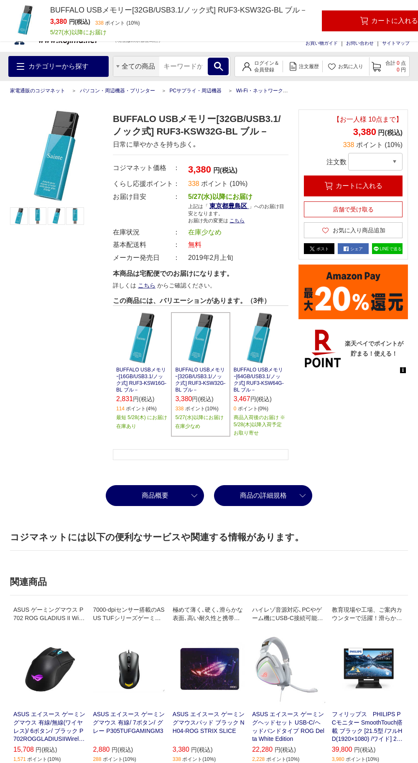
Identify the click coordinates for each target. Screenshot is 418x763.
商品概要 (155, 495)
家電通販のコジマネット (37, 91)
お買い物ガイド (322, 43)
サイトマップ (396, 43)
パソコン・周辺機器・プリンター (117, 91)
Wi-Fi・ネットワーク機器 (264, 91)
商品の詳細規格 (263, 495)
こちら (237, 221)
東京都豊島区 (229, 205)
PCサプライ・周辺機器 (195, 91)
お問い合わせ (360, 43)
